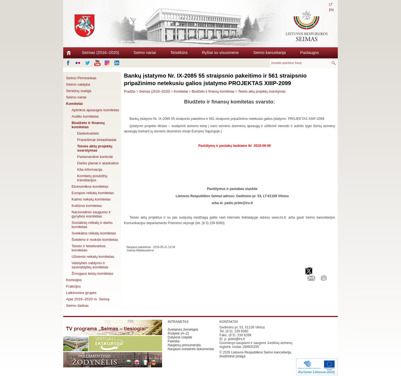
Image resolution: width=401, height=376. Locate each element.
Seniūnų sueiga (78, 91)
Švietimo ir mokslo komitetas (95, 240)
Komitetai (74, 104)
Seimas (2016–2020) (100, 52)
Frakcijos (73, 286)
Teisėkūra (179, 52)
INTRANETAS (178, 322)
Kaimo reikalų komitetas (91, 199)
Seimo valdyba (78, 84)
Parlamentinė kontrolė (95, 157)
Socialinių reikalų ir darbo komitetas (92, 225)
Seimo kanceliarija (269, 52)
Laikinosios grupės (81, 293)
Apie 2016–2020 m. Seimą (87, 299)
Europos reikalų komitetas (93, 193)
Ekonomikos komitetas (90, 186)
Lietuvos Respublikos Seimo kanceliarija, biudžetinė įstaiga (255, 354)
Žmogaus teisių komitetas (92, 273)
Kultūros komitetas (87, 206)
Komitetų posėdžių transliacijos (92, 178)
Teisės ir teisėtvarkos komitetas (89, 248)
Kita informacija (89, 169)
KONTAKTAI (228, 322)
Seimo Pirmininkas (81, 78)
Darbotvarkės (88, 133)
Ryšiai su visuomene (220, 52)
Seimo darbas (77, 305)
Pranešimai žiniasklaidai (96, 140)
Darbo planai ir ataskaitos (98, 163)
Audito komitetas (85, 116)
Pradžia (129, 91)
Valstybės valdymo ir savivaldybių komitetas (90, 265)
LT (330, 4)
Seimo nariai (145, 52)
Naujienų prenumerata (184, 345)
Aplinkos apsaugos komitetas (95, 110)
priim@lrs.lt (236, 339)
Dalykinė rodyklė (180, 337)
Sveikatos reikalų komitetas (94, 233)
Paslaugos (309, 52)
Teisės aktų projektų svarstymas (95, 148)
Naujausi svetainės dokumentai (191, 349)
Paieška (174, 341)
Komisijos (74, 280)
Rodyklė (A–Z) (178, 333)
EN (331, 10)
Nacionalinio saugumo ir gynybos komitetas (91, 214)
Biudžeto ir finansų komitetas (88, 125)
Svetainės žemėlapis (183, 330)
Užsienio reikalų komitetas (93, 256)
